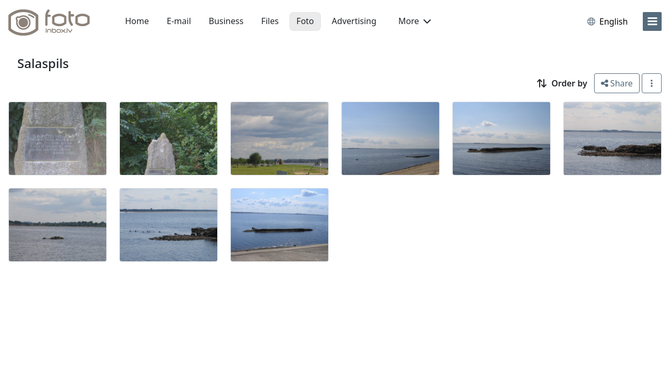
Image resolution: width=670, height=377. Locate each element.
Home (137, 21)
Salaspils (43, 63)
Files (269, 21)
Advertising (354, 21)
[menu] (652, 21)
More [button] (414, 21)
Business (226, 21)
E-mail (179, 21)
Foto (305, 21)
